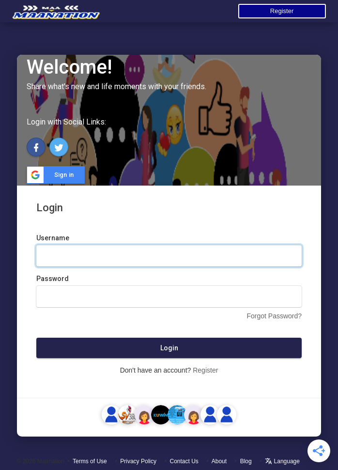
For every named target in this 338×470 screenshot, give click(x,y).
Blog (246, 461)
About (219, 461)
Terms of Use (90, 461)
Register (281, 11)
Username (52, 238)
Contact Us (184, 461)
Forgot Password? (274, 316)
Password (52, 278)
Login (169, 348)
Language (282, 461)
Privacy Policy (138, 461)
